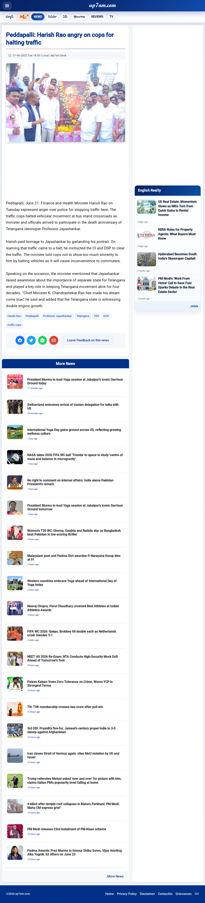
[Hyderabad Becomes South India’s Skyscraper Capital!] (167, 262)
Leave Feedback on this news (88, 340)
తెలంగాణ (79, 16)
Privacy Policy (127, 894)
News (38, 16)
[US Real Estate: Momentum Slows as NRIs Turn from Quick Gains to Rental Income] (167, 211)
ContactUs (165, 894)
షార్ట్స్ (23, 16)
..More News (115, 876)
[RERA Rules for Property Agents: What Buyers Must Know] (167, 238)
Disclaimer (147, 894)
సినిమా (52, 16)
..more (193, 306)
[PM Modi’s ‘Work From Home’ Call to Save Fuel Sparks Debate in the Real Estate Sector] (167, 288)
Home (109, 894)
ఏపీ (65, 16)
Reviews (97, 16)
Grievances (184, 894)
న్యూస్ (9, 16)
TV (111, 16)
